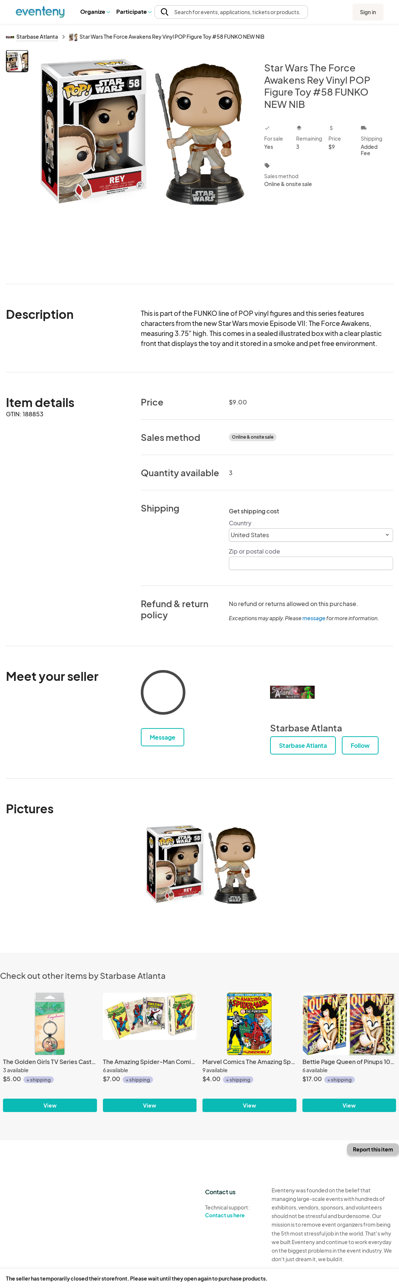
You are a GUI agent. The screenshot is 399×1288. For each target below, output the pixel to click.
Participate (133, 11)
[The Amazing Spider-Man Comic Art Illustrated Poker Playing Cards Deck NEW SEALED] (150, 1024)
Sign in (368, 12)
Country (240, 523)
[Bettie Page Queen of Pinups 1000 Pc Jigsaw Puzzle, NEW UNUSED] (349, 1024)
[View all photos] (141, 161)
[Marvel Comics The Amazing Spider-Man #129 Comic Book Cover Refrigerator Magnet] (249, 1024)
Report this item (373, 1149)
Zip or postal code (254, 551)
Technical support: (232, 1211)
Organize (95, 11)
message (314, 618)
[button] (95, 11)
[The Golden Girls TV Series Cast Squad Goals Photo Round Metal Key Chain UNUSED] (50, 1024)
